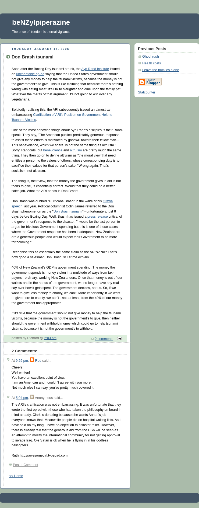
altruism (76, 150)
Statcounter (146, 92)
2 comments (104, 339)
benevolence (53, 150)
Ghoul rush (150, 56)
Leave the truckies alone (160, 70)
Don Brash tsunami (68, 211)
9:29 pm (22, 361)
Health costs (151, 63)
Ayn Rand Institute (95, 69)
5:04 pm (22, 398)
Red (38, 361)
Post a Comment (25, 465)
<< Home (16, 476)
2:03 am (50, 338)
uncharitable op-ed (30, 74)
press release (97, 216)
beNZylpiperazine (41, 22)
